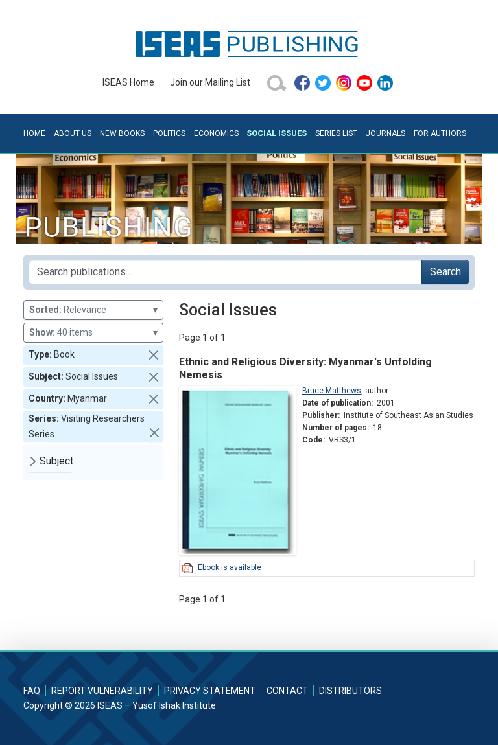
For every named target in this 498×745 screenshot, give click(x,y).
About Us (72, 133)
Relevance (93, 310)
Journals (385, 133)
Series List (336, 133)
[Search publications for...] (225, 272)
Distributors (350, 690)
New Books (122, 133)
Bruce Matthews (331, 390)
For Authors (440, 133)
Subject (56, 461)
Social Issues (276, 133)
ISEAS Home (128, 82)
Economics (216, 133)
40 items (93, 332)
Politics (169, 133)
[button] (153, 355)
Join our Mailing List (210, 82)
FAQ (31, 690)
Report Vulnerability (102, 690)
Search (445, 272)
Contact (287, 690)
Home (34, 133)
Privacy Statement (209, 690)
